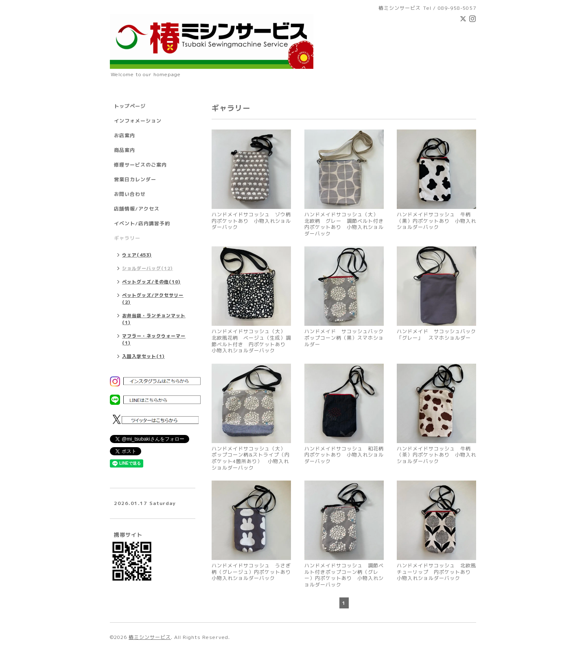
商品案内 (124, 150)
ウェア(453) (137, 255)
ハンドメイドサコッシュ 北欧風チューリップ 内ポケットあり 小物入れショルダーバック (436, 572)
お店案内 (124, 135)
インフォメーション (138, 120)
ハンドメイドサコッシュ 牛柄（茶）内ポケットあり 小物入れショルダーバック (436, 455)
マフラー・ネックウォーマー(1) (154, 339)
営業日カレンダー (135, 179)
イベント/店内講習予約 (142, 223)
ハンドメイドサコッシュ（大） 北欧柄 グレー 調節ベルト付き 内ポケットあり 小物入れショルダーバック (344, 224)
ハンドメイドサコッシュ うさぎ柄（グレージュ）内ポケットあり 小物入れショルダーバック (251, 572)
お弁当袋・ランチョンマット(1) (154, 319)
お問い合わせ (130, 194)
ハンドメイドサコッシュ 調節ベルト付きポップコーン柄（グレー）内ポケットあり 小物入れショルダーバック (344, 575)
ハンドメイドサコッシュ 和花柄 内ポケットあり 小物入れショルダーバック (344, 455)
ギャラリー (127, 238)
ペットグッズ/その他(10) (151, 282)
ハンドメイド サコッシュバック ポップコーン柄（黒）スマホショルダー (344, 337)
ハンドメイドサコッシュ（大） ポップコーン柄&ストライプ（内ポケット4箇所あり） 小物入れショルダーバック (251, 458)
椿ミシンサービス (150, 637)
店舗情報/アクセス (137, 208)
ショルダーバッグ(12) (147, 268)
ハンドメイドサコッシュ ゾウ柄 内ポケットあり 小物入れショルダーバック (251, 221)
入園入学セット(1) (143, 356)
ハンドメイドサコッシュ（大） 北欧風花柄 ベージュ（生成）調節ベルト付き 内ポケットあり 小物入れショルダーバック (251, 340)
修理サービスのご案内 (140, 164)
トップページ (130, 106)
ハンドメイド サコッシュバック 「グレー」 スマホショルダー (436, 334)
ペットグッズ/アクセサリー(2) (153, 298)
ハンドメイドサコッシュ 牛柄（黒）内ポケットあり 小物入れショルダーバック (436, 221)
